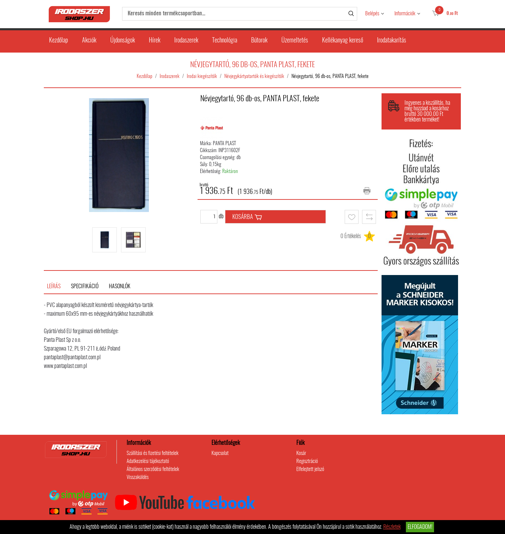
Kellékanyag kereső (342, 41)
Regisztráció (307, 461)
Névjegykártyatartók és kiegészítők (254, 76)
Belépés (372, 13)
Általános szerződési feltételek (153, 469)
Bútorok (259, 41)
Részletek (392, 527)
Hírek (154, 41)
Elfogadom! (420, 527)
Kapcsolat (220, 453)
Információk (404, 13)
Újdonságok (122, 41)
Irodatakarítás (391, 41)
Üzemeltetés (294, 41)
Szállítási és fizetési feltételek (152, 453)
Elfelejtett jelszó (310, 469)
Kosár (301, 453)
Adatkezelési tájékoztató (148, 461)
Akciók (89, 41)
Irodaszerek (186, 41)
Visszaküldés (138, 477)
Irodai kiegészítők (202, 76)
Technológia (224, 41)
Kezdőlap (58, 41)
